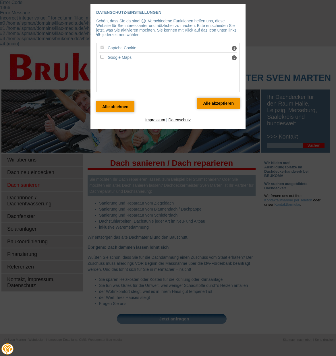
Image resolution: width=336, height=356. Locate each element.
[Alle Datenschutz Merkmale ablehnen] (115, 106)
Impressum (155, 120)
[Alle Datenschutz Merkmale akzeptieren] (218, 103)
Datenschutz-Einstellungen (128, 12)
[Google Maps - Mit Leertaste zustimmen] (102, 57)
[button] (7, 349)
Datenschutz (179, 120)
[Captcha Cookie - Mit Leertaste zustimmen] (102, 47)
